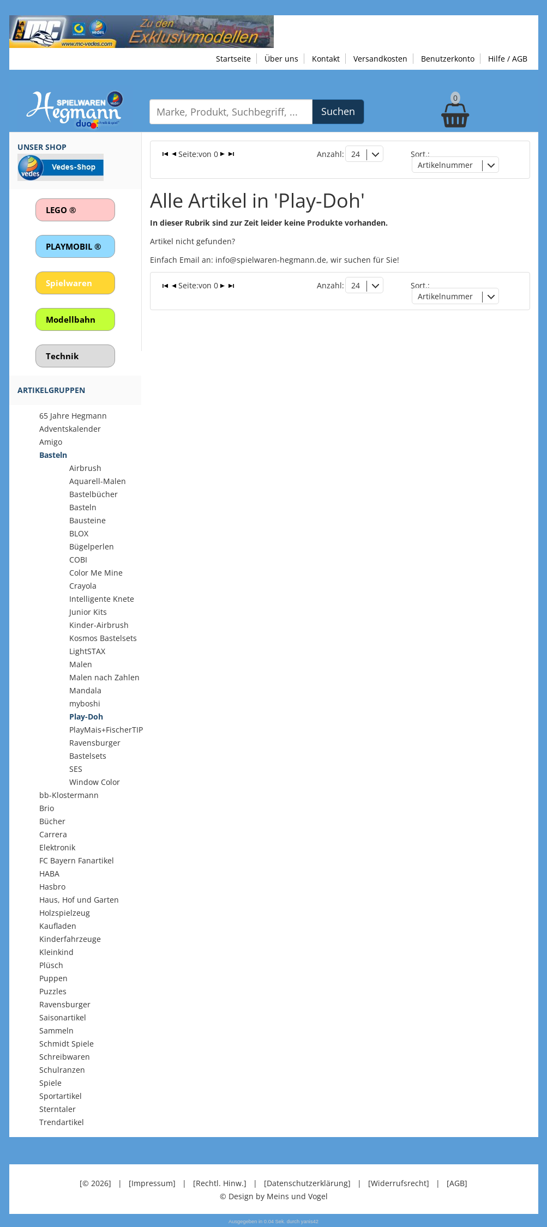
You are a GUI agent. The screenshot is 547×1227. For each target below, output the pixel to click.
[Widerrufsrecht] (398, 1183)
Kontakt (326, 58)
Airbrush (85, 468)
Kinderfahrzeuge (70, 939)
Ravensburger (65, 1004)
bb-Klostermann (69, 795)
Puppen (53, 978)
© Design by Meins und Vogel (274, 1196)
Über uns (281, 58)
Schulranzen (62, 1070)
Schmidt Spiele (66, 1043)
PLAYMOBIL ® (73, 246)
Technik (62, 355)
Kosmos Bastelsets (103, 638)
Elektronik (57, 847)
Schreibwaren (64, 1056)
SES (75, 769)
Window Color (94, 782)
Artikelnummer (445, 165)
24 (355, 154)
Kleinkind (56, 952)
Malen (80, 664)
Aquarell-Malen (97, 481)
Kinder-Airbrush (99, 625)
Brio (46, 808)
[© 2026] (95, 1183)
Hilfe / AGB (507, 58)
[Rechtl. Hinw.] (220, 1183)
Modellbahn (70, 319)
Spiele (50, 1083)
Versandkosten (380, 58)
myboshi (84, 703)
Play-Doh (86, 716)
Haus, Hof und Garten (79, 899)
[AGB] (457, 1183)
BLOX (78, 533)
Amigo (50, 442)
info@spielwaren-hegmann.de (270, 260)
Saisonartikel (62, 1017)
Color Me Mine (96, 572)
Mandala (85, 690)
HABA (49, 873)
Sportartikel (60, 1096)
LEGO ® (61, 209)
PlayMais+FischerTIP (106, 729)
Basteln (53, 455)
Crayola (83, 586)
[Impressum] (152, 1183)
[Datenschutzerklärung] (307, 1183)
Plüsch (51, 965)
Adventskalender (70, 429)
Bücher (52, 821)
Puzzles (53, 991)
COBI (78, 559)
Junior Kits (88, 612)
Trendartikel (61, 1122)
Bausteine (87, 520)
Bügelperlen (91, 546)
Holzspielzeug (64, 913)
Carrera (53, 834)
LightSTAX (87, 651)
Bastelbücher (93, 494)
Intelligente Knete (101, 599)
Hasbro (52, 886)
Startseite (233, 58)
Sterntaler (57, 1109)
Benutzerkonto (447, 58)
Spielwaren (69, 282)
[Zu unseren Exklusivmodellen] (141, 31)
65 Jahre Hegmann (73, 415)
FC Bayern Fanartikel (76, 860)
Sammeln (56, 1030)
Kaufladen (57, 926)
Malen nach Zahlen (104, 677)
